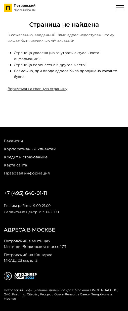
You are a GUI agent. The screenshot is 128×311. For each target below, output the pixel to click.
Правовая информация (27, 173)
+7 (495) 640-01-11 (25, 193)
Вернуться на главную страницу (37, 88)
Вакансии (13, 141)
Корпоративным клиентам (30, 149)
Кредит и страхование (26, 157)
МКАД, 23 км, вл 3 (28, 257)
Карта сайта (15, 165)
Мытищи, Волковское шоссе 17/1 (35, 243)
